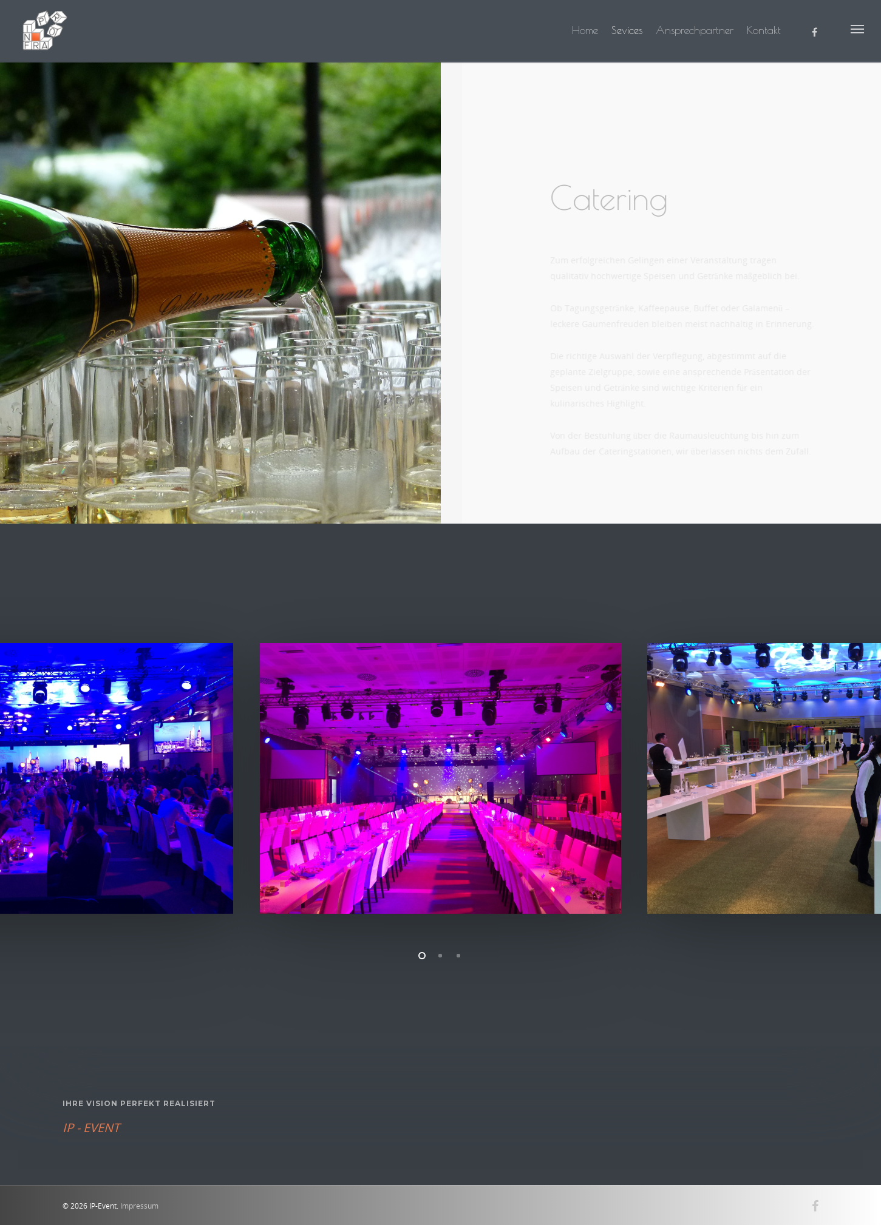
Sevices (626, 30)
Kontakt (764, 30)
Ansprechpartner (694, 30)
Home (585, 30)
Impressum (139, 1206)
